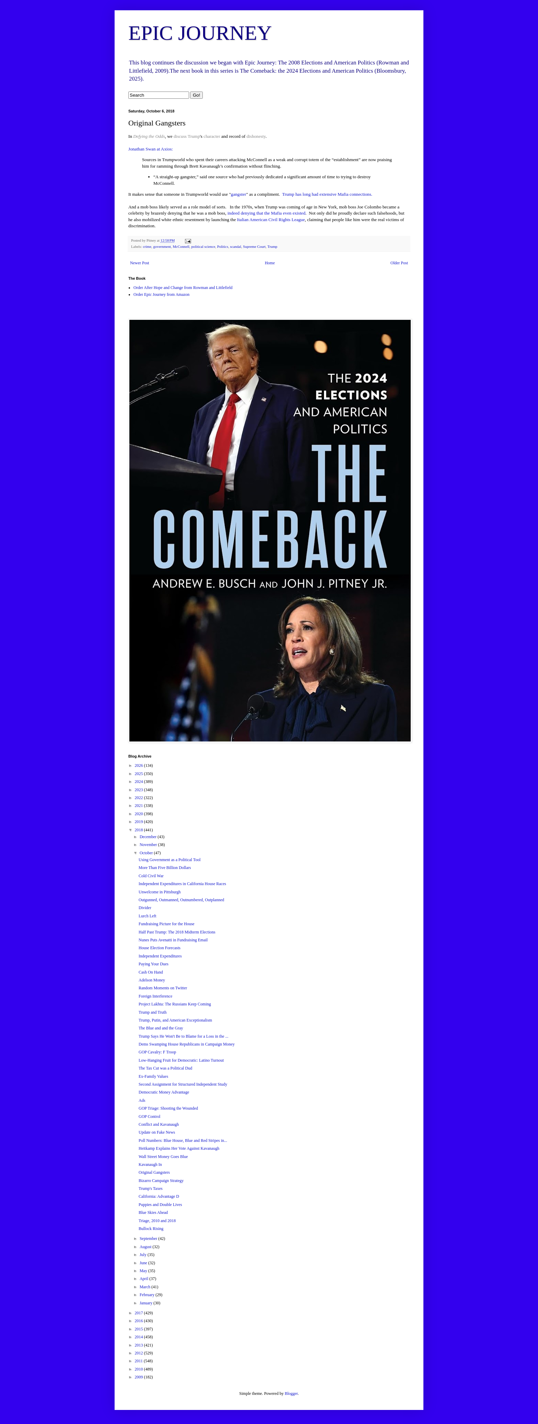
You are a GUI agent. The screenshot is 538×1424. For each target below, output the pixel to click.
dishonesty (256, 136)
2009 (139, 1377)
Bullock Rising (151, 1228)
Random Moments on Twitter (163, 988)
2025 (139, 773)
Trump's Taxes (151, 1188)
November (149, 844)
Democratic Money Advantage (164, 1092)
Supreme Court (254, 246)
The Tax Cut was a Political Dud (165, 1068)
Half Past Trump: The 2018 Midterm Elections (177, 932)
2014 (139, 1337)
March (145, 1286)
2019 (139, 821)
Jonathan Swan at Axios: (150, 149)
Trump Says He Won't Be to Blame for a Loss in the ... (184, 1036)
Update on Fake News (157, 1132)
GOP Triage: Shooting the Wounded (168, 1108)
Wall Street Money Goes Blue (163, 1156)
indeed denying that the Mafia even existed (266, 213)
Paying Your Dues (153, 964)
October (147, 852)
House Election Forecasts (159, 947)
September (149, 1238)
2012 (139, 1353)
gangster (238, 194)
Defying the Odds (149, 136)
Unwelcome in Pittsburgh (159, 892)
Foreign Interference (155, 996)
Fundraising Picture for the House (167, 923)
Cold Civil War (151, 875)
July (144, 1254)
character (211, 136)
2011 (139, 1361)
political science (203, 246)
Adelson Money (152, 980)
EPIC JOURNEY (200, 33)
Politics (222, 246)
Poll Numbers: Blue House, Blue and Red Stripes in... (183, 1140)
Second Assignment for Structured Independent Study (183, 1084)
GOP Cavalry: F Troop (157, 1052)
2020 (139, 813)
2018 (139, 830)
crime (147, 246)
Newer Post (139, 263)
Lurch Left (147, 916)
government (162, 246)
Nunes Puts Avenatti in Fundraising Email (173, 940)
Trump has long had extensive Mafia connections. (327, 194)
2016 (139, 1320)
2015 (139, 1329)
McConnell (181, 246)
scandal (235, 246)
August (146, 1246)
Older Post (399, 263)
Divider (145, 907)
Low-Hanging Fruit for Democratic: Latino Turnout (181, 1060)
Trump (194, 136)
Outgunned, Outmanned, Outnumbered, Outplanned (181, 899)
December (148, 836)
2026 (139, 765)
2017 (139, 1313)
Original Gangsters (154, 1172)
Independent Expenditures (160, 956)
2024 (139, 781)
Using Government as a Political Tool (170, 859)
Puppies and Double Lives (160, 1204)
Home (270, 263)
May (144, 1270)
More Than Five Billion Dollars (165, 867)
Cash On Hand (151, 972)
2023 (139, 789)
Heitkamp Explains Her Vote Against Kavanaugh (179, 1148)
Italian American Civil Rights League (271, 219)
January (146, 1303)
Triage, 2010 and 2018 (157, 1220)
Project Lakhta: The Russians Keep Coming (175, 1004)
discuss (180, 136)
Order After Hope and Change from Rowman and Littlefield (183, 287)
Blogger (291, 1393)
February (147, 1294)
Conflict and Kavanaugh (159, 1124)
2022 (139, 797)
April (144, 1278)
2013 (139, 1345)
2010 (139, 1369)
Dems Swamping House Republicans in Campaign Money (187, 1044)
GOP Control (149, 1116)
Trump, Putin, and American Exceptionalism (175, 1020)
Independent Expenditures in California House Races (182, 883)
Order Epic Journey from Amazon (161, 294)
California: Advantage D (159, 1196)
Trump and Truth (153, 1012)
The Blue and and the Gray (161, 1028)
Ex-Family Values (153, 1076)
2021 (139, 805)
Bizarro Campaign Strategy (161, 1180)
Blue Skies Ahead (153, 1212)
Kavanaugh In (150, 1164)
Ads (142, 1100)
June (144, 1262)
